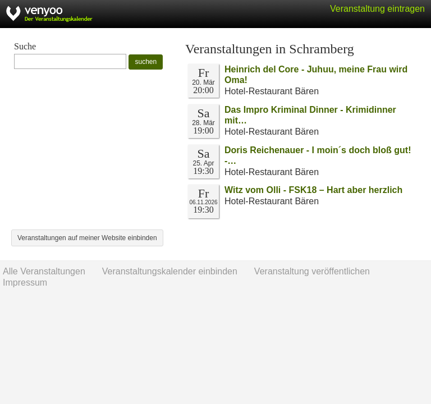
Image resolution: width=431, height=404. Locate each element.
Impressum (25, 282)
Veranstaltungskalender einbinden (169, 271)
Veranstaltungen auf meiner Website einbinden (87, 238)
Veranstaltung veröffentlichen (312, 271)
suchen (146, 62)
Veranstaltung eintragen (377, 8)
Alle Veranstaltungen (44, 271)
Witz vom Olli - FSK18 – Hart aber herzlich (313, 190)
